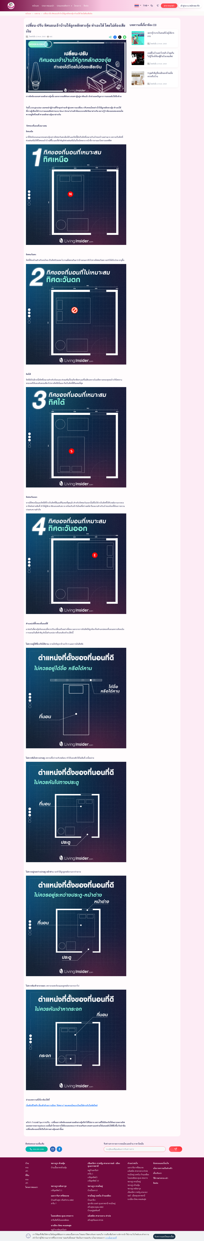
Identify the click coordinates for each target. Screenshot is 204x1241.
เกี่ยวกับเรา (157, 1173)
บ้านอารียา (92, 1200)
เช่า (26, 1171)
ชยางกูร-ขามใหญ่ (95, 1186)
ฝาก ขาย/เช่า (169, 5)
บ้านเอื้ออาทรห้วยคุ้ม (59, 1167)
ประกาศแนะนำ (48, 5)
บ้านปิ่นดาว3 (93, 1190)
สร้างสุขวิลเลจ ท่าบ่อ (95, 1220)
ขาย (26, 1167)
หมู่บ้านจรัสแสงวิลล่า (59, 1229)
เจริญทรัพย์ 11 (56, 1190)
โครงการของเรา (31, 1187)
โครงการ (77, 5)
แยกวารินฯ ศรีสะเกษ (60, 1195)
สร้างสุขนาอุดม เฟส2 (96, 1207)
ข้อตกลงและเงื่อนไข (161, 1163)
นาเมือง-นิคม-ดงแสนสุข (61, 1225)
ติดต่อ (86, 5)
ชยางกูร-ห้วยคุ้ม (58, 1163)
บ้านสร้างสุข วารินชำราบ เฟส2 (62, 1200)
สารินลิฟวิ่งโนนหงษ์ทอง (60, 1220)
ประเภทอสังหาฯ (64, 5)
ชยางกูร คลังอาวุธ (58, 1186)
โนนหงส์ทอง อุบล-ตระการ (62, 1215)
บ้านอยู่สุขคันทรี (94, 1210)
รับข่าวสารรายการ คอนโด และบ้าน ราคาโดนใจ (124, 1143)
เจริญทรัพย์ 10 (93, 1180)
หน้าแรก (35, 5)
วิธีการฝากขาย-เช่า (160, 1178)
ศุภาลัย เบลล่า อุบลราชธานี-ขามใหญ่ (101, 1203)
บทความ (37, 13)
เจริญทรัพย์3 (92, 1177)
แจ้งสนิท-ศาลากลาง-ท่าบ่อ (99, 1215)
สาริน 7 (53, 1203)
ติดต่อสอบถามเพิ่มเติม (34, 1143)
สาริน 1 (90, 1173)
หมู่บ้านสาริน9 (93, 1170)
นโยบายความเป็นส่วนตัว (162, 1168)
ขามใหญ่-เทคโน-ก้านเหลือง (99, 1195)
